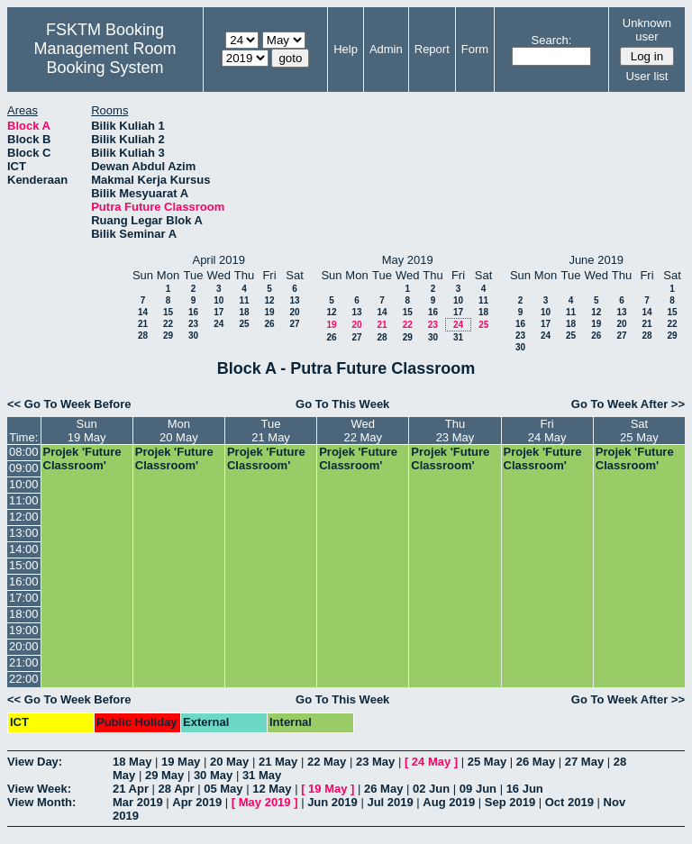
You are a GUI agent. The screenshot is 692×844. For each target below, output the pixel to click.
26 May (535, 761)
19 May (180, 761)
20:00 (24, 646)
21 (143, 324)
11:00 (24, 500)
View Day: (34, 761)
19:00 (24, 630)
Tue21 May (270, 430)
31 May (261, 775)
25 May (487, 761)
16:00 (24, 581)
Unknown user (647, 29)
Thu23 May (455, 430)
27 (294, 324)
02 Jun (431, 788)
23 (193, 324)
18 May (132, 761)
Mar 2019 (138, 802)
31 (458, 337)
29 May (164, 775)
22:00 (24, 678)
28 (143, 335)
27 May (584, 761)
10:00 (24, 484)
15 (168, 312)
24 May (431, 761)
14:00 (24, 549)
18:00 (24, 614)
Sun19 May (87, 430)
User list (646, 76)
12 (269, 300)
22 (168, 324)
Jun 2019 (332, 802)
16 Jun (524, 788)
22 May (326, 761)
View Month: (41, 802)
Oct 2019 (569, 802)
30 (193, 335)
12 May (271, 788)
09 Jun (478, 788)
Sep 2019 (510, 802)
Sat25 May (639, 430)
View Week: (39, 788)
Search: (552, 40)
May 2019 (265, 802)
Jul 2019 (390, 802)
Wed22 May (362, 430)
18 (244, 312)
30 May (213, 775)
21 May (278, 761)
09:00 (24, 468)
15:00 (24, 565)
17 (218, 312)
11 (244, 300)
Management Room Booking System (104, 58)
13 (294, 300)
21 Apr (131, 788)
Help (345, 49)
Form (474, 49)
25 (244, 324)
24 (218, 324)
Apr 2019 (197, 802)
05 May (223, 788)
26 (269, 324)
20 (294, 312)
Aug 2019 (449, 802)
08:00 (24, 451)
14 (143, 312)
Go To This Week (342, 404)
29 (168, 335)
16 (193, 312)
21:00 (24, 662)
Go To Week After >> (628, 404)
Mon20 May (178, 430)
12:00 (24, 516)
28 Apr (177, 788)
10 (218, 300)
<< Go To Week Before (69, 404)
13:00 (24, 533)
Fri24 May (547, 430)
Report (432, 49)
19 (269, 312)
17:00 (24, 597)
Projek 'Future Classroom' (82, 458)
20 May (229, 761)
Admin (386, 49)
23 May (375, 761)
